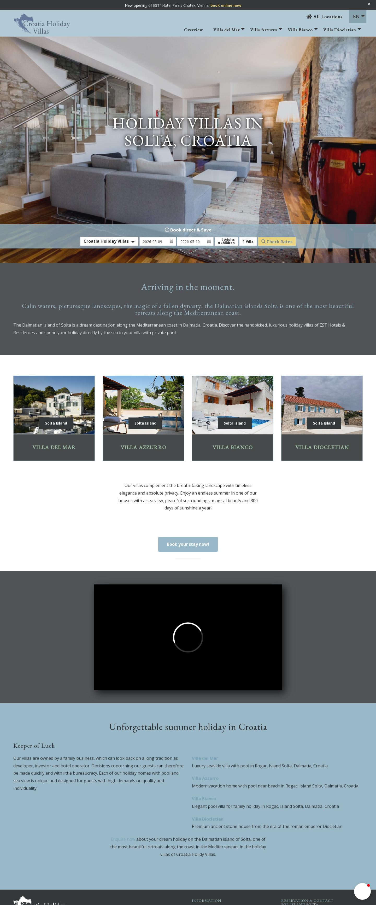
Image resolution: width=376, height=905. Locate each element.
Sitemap (212, 863)
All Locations (324, 17)
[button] (362, 891)
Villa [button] (248, 166)
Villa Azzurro (266, 31)
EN (359, 17)
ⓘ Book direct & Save (188, 155)
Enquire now (123, 764)
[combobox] (109, 166)
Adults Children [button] (226, 166)
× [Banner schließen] (369, 3)
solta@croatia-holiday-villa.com (318, 853)
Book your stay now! (188, 469)
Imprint (211, 838)
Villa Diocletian (342, 31)
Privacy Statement (220, 850)
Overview (193, 30)
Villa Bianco (303, 31)
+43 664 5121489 (309, 846)
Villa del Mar (229, 31)
